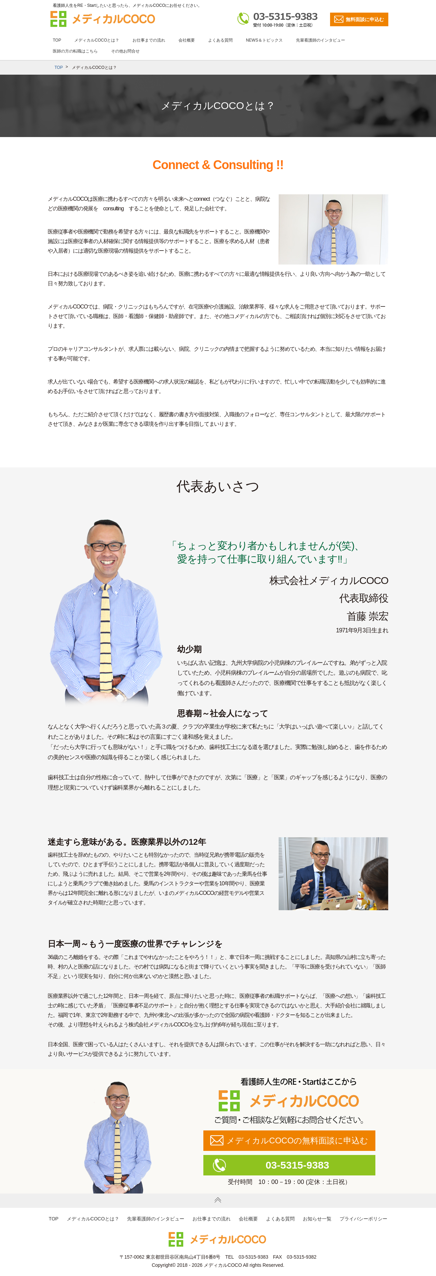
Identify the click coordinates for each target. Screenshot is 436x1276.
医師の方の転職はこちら (75, 51)
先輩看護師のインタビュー (320, 40)
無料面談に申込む (365, 19)
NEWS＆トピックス (264, 40)
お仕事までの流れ (149, 40)
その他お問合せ (125, 51)
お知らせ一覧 (317, 1218)
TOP (57, 40)
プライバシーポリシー (363, 1218)
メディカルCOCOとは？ (96, 40)
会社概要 (186, 40)
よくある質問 (220, 40)
